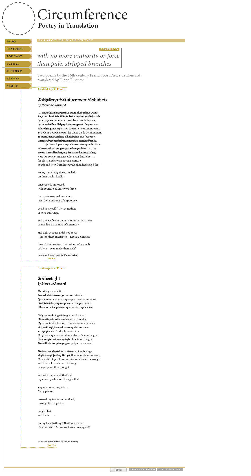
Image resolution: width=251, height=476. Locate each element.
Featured (15, 49)
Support (14, 71)
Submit (13, 64)
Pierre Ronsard (142, 469)
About (12, 86)
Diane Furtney (170, 469)
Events (13, 78)
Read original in (51, 89)
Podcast (14, 56)
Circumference (82, 14)
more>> (51, 258)
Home (12, 41)
